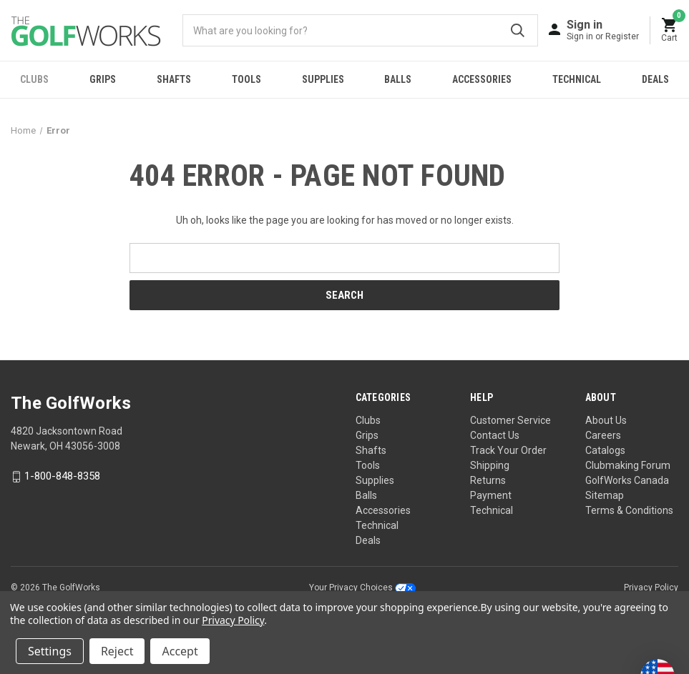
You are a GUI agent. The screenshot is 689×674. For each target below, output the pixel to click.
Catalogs (605, 450)
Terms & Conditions (629, 510)
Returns (488, 480)
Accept (179, 651)
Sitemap (604, 495)
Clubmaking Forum (627, 465)
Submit (517, 30)
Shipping (489, 465)
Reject (117, 651)
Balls (397, 79)
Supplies (323, 79)
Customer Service (510, 420)
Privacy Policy (651, 588)
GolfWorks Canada (627, 480)
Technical (576, 79)
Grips (102, 79)
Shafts (174, 79)
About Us (606, 420)
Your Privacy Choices (362, 588)
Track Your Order (508, 450)
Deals (368, 540)
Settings (50, 651)
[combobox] (360, 30)
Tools (246, 79)
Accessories (482, 79)
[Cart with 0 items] (669, 30)
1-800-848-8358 (62, 476)
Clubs (34, 79)
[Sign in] (603, 29)
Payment (491, 495)
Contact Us (494, 435)
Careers (603, 435)
